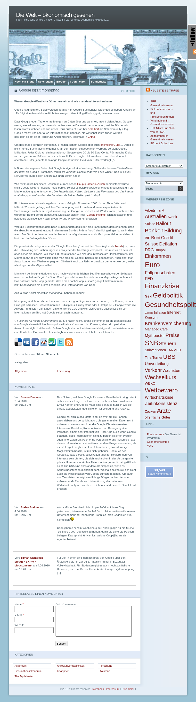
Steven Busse (30, 397)
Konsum (151, 317)
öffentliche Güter (110, 144)
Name (19, 604)
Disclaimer (128, 688)
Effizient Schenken (161, 143)
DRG (149, 250)
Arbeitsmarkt (154, 210)
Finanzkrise (162, 286)
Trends (119, 246)
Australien (156, 216)
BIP (147, 238)
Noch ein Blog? (24, 81)
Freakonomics (155, 434)
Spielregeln (45, 81)
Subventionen (155, 350)
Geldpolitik (168, 295)
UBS (169, 356)
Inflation (160, 312)
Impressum (112, 688)
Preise (173, 335)
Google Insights (96, 214)
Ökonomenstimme (158, 441)
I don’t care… (79, 81)
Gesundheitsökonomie (28, 671)
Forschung (63, 371)
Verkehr (153, 370)
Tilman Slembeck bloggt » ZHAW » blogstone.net (29, 561)
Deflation (168, 243)
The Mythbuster (24, 676)
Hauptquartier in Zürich (91, 184)
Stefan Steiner (30, 507)
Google (149, 312)
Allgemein (20, 371)
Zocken (150, 411)
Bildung (173, 231)
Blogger (61, 81)
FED (149, 278)
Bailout (163, 223)
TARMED (174, 350)
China (91, 136)
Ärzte (164, 410)
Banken (154, 230)
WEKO (150, 383)
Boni (155, 237)
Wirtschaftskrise (159, 397)
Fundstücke (98, 81)
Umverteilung (157, 363)
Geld (148, 296)
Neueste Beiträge (164, 90)
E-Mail (19, 614)
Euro (152, 265)
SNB (151, 343)
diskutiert (93, 129)
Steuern (167, 343)
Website (19, 625)
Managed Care (156, 329)
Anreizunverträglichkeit (70, 665)
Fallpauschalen (160, 272)
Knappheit (63, 671)
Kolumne (104, 671)
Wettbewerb (161, 390)
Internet (174, 312)
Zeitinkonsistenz (161, 403)
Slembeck (98, 688)
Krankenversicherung (168, 323)
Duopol (160, 250)
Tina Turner (153, 357)
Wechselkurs (160, 377)
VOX (150, 445)
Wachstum (172, 370)
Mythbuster (155, 335)
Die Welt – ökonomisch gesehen (55, 15)
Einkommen (158, 256)
